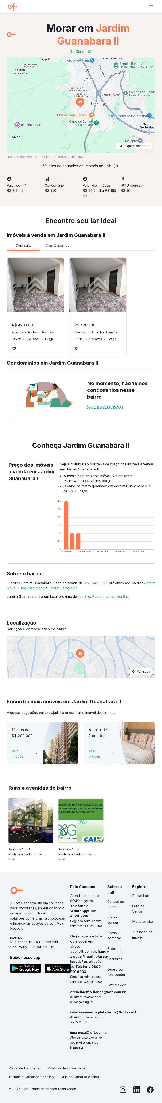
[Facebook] (150, 1090)
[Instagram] (123, 1090)
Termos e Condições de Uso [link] (31, 1077)
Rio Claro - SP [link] (81, 51)
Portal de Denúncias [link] (24, 1068)
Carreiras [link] (114, 959)
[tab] (23, 245)
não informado (33, 588)
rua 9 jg (84, 596)
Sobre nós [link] (115, 949)
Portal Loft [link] (140, 896)
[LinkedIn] (136, 1090)
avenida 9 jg (119, 596)
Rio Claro (45, 157)
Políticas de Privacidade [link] (66, 1068)
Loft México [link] (116, 985)
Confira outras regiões (105, 406)
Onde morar (25, 157)
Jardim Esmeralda (63, 588)
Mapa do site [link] (142, 922)
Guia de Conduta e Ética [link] (80, 1077)
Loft (9, 157)
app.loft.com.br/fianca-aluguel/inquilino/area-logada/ (90, 956)
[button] (81, 105)
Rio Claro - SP (95, 583)
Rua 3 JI (99, 596)
